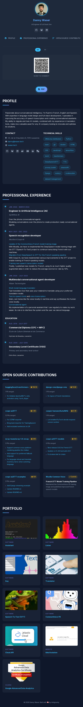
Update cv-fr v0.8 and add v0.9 (59, 451)
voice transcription (37, 296)
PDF (41, 89)
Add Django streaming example (18, 485)
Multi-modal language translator (22, 288)
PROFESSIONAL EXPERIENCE (34, 38)
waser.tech (12, 145)
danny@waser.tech (16, 141)
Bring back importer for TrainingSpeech (21, 423)
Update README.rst (14, 489)
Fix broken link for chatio (56, 454)
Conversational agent (17, 305)
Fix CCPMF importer (14, 420)
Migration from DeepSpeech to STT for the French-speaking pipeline (37, 255)
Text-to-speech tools (17, 296)
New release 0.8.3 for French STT (60, 448)
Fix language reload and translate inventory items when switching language (19, 461)
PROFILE (9, 38)
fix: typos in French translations (59, 396)
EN (38, 50)
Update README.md (14, 492)
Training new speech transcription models (26, 263)
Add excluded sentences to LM (18, 426)
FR (45, 50)
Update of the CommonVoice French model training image (33, 244)
